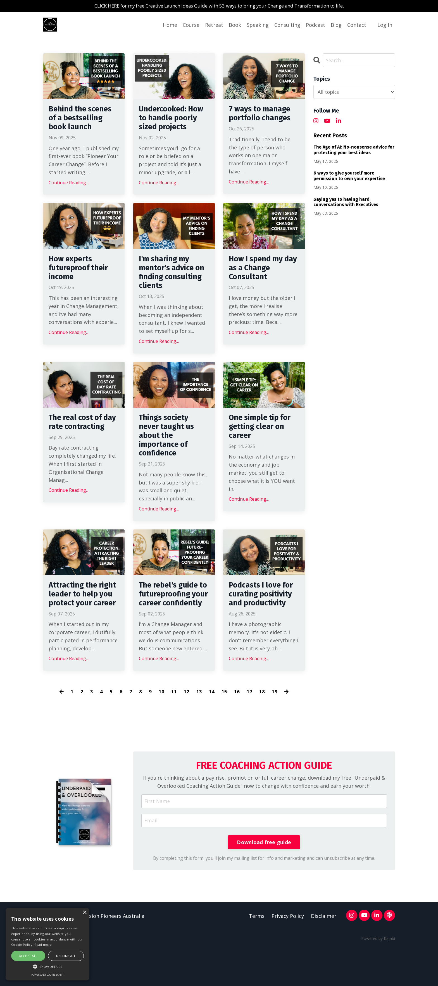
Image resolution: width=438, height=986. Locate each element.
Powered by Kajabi (378, 977)
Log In (384, 25)
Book (235, 25)
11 (174, 729)
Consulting (287, 25)
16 (237, 729)
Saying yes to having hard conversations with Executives (345, 202)
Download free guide (264, 880)
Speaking (258, 25)
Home (170, 25)
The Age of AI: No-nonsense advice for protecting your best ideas (353, 150)
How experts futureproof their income (82, 283)
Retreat (214, 25)
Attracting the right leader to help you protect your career (81, 625)
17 (249, 729)
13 (199, 729)
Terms (257, 954)
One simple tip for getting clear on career (263, 447)
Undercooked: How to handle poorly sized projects (167, 125)
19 (274, 729)
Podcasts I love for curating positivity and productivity (258, 625)
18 (262, 729)
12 (186, 729)
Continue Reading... (69, 196)
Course (191, 25)
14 (212, 729)
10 (161, 729)
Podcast (315, 25)
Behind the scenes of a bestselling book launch (81, 125)
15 (224, 729)
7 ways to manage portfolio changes (263, 115)
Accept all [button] (28, 956)
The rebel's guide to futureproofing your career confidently (172, 625)
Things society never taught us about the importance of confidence (170, 457)
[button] (47, 966)
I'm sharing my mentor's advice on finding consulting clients (173, 288)
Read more (43, 944)
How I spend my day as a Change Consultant (260, 283)
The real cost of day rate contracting (78, 447)
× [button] (84, 913)
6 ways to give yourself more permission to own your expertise (349, 176)
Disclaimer (323, 954)
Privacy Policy (288, 954)
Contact (356, 25)
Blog (336, 25)
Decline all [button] (66, 956)
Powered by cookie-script (47, 975)
